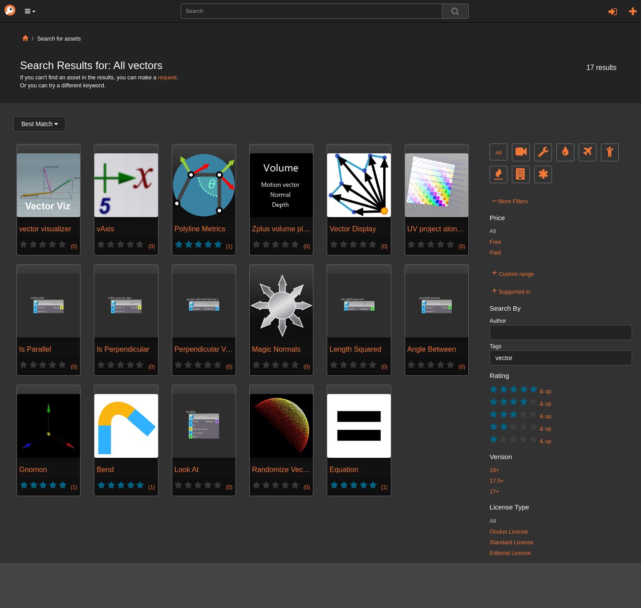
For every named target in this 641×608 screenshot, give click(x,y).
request (167, 77)
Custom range (513, 273)
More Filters (510, 200)
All (498, 153)
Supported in (511, 291)
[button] (30, 11)
